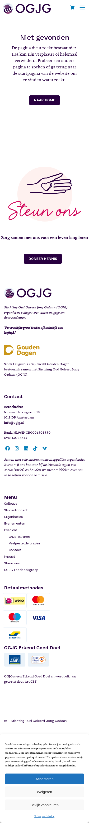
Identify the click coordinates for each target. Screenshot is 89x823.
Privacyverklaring (44, 816)
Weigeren (44, 792)
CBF (33, 681)
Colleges (10, 503)
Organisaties (13, 517)
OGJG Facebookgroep (21, 570)
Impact (9, 556)
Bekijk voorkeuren (44, 805)
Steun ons (12, 563)
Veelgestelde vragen (24, 543)
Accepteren (45, 779)
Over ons (11, 530)
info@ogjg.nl (14, 422)
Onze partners (20, 536)
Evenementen (14, 523)
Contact (15, 550)
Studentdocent (16, 510)
